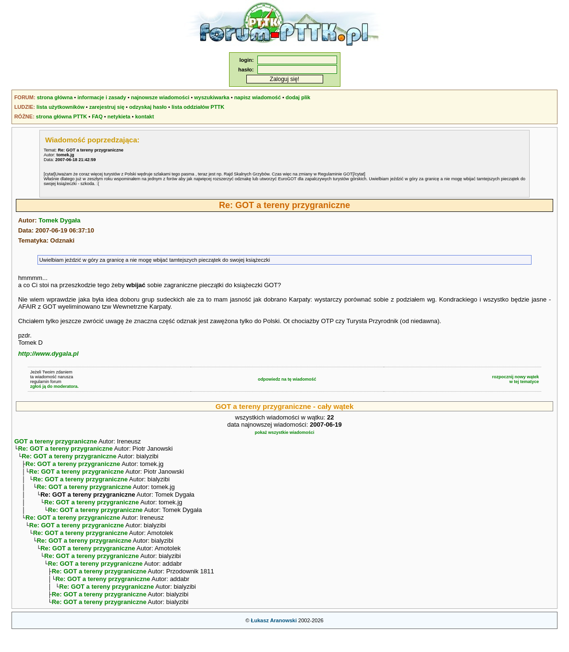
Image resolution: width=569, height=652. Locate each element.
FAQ (97, 116)
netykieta (119, 116)
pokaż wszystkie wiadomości (284, 432)
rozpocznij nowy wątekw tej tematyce (515, 379)
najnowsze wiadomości (160, 97)
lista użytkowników (60, 107)
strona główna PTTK (61, 116)
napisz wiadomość (257, 97)
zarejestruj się (106, 107)
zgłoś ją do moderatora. (54, 386)
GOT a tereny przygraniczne (55, 441)
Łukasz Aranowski (274, 640)
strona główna (55, 97)
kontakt (144, 116)
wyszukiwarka (211, 97)
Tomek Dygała (59, 220)
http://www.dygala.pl (48, 353)
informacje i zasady (101, 97)
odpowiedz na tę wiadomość (287, 379)
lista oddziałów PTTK (197, 107)
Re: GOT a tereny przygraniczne (65, 449)
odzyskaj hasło (148, 107)
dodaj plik (298, 97)
